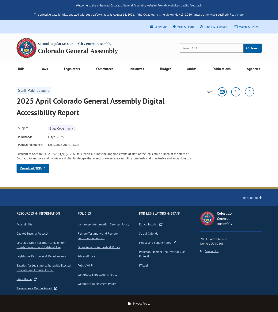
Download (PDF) (32, 168)
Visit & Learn (183, 27)
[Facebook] (249, 91)
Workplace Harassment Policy (97, 284)
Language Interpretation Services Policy (103, 224)
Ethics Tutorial (150, 224)
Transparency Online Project (37, 288)
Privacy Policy (86, 256)
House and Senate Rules (157, 242)
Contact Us (209, 251)
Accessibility (24, 224)
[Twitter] (235, 91)
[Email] (222, 91)
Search (252, 48)
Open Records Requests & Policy (99, 247)
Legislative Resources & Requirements (41, 256)
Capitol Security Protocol (32, 233)
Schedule (158, 27)
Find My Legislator (214, 27)
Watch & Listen (246, 27)
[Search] (212, 48)
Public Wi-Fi (85, 265)
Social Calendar (149, 233)
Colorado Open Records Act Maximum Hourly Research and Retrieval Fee (41, 245)
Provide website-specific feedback (180, 5)
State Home (27, 279)
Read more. (237, 14)
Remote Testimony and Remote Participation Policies (98, 236)
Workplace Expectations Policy (97, 274)
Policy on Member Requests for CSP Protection (162, 254)
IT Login (144, 265)
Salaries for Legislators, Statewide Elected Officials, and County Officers (44, 267)
